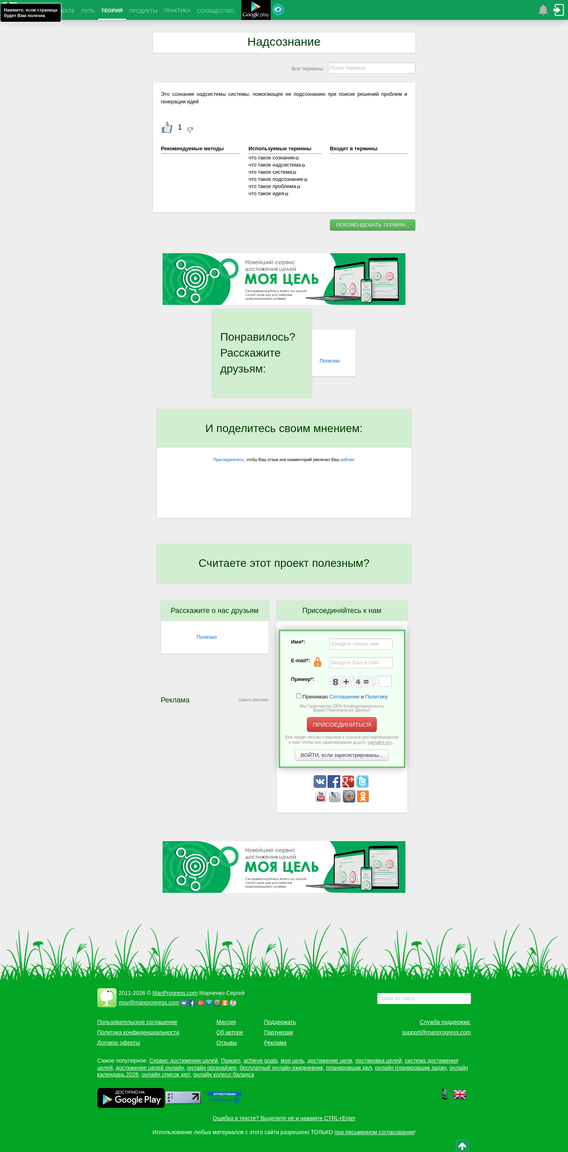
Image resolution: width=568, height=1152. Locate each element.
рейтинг (347, 460)
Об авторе (230, 1032)
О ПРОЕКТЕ (60, 11)
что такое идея (266, 193)
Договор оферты (118, 1043)
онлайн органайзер (211, 1068)
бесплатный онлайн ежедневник (281, 1068)
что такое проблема (272, 186)
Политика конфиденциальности (138, 1032)
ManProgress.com (175, 993)
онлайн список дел (166, 1074)
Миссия (226, 1022)
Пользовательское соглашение (137, 1022)
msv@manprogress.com (149, 1002)
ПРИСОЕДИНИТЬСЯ (342, 724)
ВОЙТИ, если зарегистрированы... (342, 755)
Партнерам (278, 1032)
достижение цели (329, 1060)
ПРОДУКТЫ (143, 11)
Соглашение (344, 697)
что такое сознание (271, 158)
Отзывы (227, 1043)
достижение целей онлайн (150, 1068)
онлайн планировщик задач (410, 1068)
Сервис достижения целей (183, 1060)
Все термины (307, 69)
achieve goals (261, 1060)
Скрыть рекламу (253, 700)
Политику (376, 697)
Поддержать (280, 1022)
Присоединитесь (228, 460)
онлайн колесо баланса (223, 1074)
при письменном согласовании (374, 1132)
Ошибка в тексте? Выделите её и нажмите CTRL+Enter (284, 1118)
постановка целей (378, 1060)
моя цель (292, 1060)
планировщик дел (349, 1068)
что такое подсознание (275, 179)
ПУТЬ (88, 11)
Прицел (230, 1060)
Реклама (275, 1043)
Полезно (330, 361)
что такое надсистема (274, 165)
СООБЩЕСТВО (215, 11)
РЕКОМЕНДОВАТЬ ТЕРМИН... (372, 225)
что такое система (270, 172)
